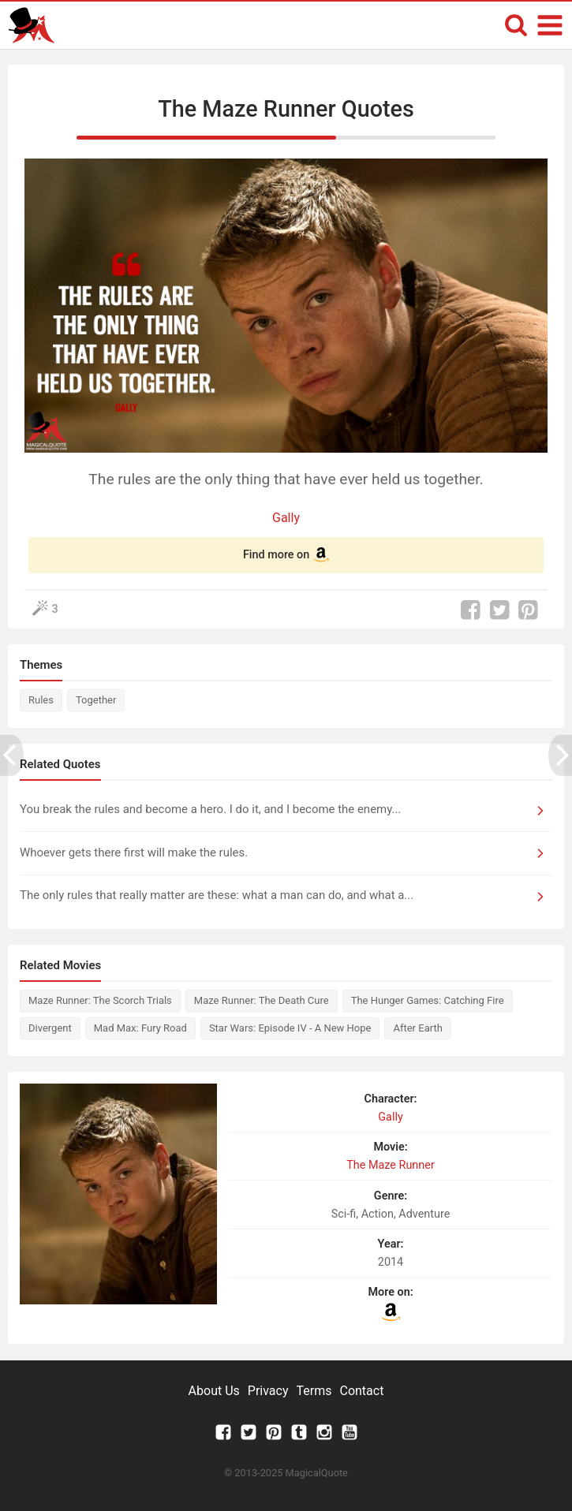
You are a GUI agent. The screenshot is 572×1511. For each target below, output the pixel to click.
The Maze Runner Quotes (286, 108)
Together (96, 700)
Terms (314, 1390)
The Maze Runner (390, 1165)
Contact (361, 1390)
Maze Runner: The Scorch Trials (100, 1000)
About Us (214, 1390)
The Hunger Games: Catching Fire (427, 1000)
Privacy (268, 1390)
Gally (286, 517)
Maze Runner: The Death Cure (261, 1000)
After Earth (417, 1028)
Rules (41, 700)
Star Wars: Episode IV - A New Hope (290, 1028)
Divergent (50, 1028)
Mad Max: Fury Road (140, 1028)
